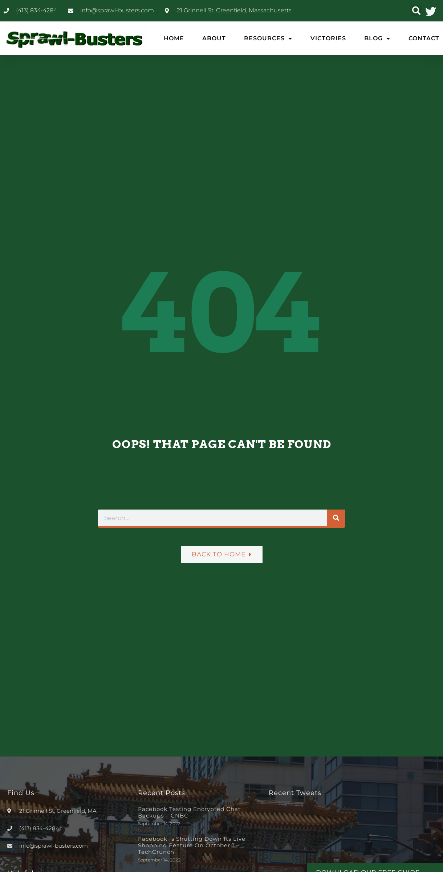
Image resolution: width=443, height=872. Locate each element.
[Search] (336, 518)
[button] (416, 10)
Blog (377, 38)
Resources (268, 38)
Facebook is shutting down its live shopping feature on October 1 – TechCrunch (191, 845)
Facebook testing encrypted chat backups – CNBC (189, 812)
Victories (328, 38)
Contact (424, 38)
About (214, 38)
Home (174, 38)
